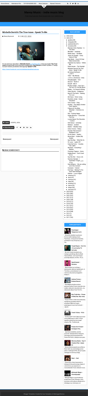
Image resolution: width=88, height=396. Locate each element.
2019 (68, 201)
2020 (68, 199)
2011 (68, 217)
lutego (70, 187)
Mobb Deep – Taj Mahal (75, 53)
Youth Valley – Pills (77, 312)
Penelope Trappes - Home (76, 151)
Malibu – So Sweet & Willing (76, 89)
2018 (68, 203)
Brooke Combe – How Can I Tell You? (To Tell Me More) (76, 86)
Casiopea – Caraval (73, 168)
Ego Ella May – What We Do (76, 140)
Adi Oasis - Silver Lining (75, 97)
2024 (68, 191)
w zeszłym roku (35, 64)
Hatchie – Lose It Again (75, 173)
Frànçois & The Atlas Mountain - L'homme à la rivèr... (76, 109)
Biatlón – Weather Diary (75, 127)
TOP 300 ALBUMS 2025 (29, 3)
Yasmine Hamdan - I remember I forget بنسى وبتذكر (75, 160)
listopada (71, 42)
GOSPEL (13, 122)
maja (69, 181)
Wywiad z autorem (55, 3)
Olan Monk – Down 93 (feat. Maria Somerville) (76, 60)
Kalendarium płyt (16, 3)
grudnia (70, 40)
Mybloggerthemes (58, 394)
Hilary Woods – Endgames (76, 91)
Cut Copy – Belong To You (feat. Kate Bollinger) (75, 170)
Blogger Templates (29, 394)
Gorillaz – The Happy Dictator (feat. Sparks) (76, 105)
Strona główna (5, 3)
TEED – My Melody (73, 76)
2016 (68, 207)
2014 (68, 211)
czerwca (70, 179)
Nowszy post (7, 139)
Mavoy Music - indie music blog (44, 12)
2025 (68, 38)
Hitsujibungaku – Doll (74, 80)
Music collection (43, 3)
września (71, 46)
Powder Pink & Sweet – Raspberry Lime (75, 131)
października (72, 44)
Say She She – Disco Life (75, 157)
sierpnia (70, 175)
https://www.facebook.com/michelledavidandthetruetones (20, 69)
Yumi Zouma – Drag (73, 102)
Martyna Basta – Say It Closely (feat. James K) (78, 343)
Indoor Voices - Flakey (74, 129)
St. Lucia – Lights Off (74, 142)
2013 (68, 213)
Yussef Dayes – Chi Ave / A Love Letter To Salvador (78, 248)
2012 (68, 215)
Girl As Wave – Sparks (74, 134)
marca (70, 185)
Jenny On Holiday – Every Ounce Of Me (75, 56)
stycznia (70, 189)
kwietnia (70, 183)
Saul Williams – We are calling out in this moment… (77, 165)
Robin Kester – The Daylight (76, 66)
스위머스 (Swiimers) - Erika (76, 78)
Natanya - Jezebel (73, 125)
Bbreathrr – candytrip (74, 51)
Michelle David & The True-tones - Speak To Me (76, 69)
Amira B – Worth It (73, 82)
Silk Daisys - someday (74, 123)
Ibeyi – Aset (75, 358)
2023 (68, 193)
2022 (68, 195)
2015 (68, 209)
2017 (68, 205)
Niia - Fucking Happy (74, 113)
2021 (68, 197)
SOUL (18, 122)
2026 (68, 36)
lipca (69, 177)
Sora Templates (47, 394)
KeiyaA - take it (72, 84)
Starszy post (54, 139)
